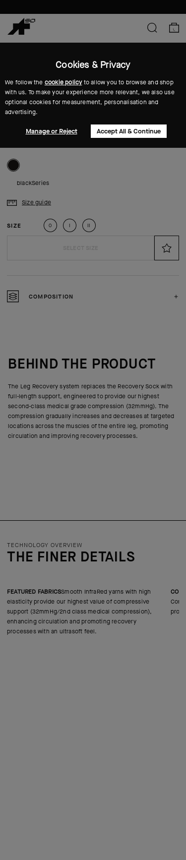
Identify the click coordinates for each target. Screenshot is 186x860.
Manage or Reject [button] (51, 131)
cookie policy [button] (63, 82)
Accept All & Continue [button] (129, 131)
